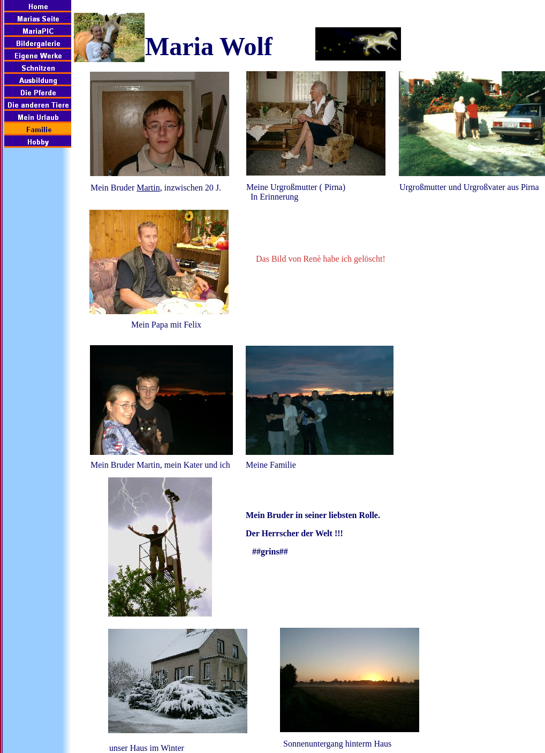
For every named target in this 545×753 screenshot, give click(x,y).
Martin (148, 187)
